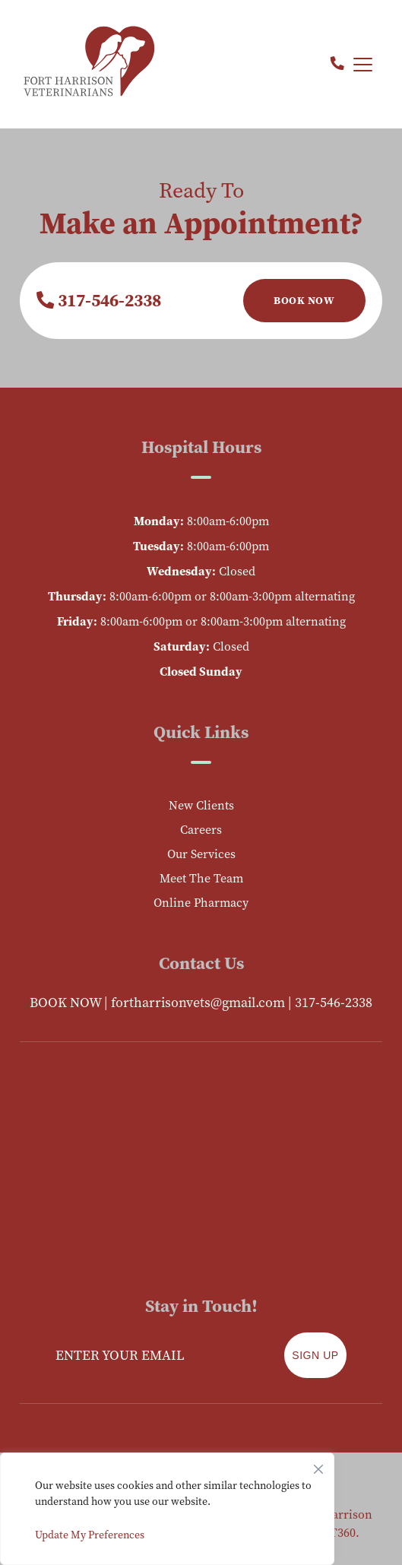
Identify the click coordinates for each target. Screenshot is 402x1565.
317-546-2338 (98, 300)
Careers (201, 830)
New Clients (201, 805)
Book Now (304, 300)
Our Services (201, 854)
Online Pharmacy (201, 903)
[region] (167, 1509)
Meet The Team (201, 878)
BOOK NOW (65, 1002)
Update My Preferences (89, 1535)
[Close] (318, 1465)
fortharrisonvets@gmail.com (198, 1002)
